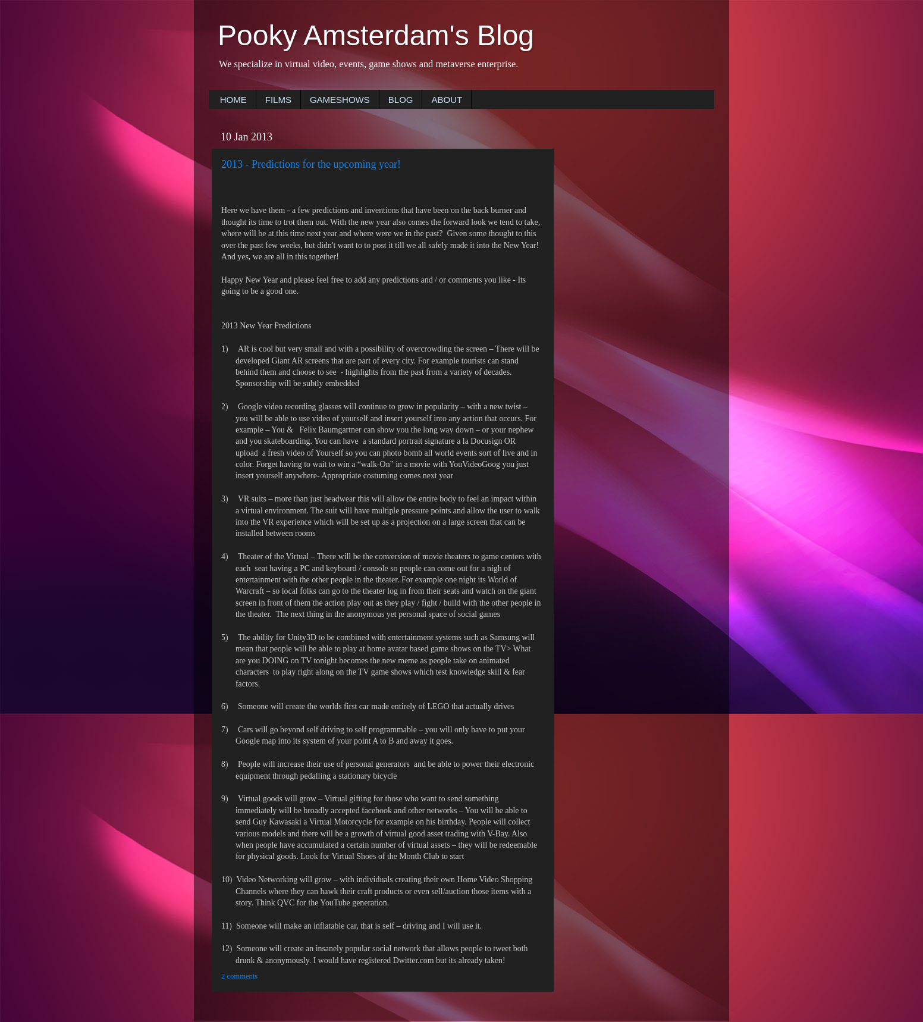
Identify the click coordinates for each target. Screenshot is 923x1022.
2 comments (239, 976)
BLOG (400, 100)
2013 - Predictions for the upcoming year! (311, 164)
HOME (233, 100)
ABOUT (446, 100)
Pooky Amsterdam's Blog (376, 35)
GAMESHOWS (340, 100)
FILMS (278, 100)
